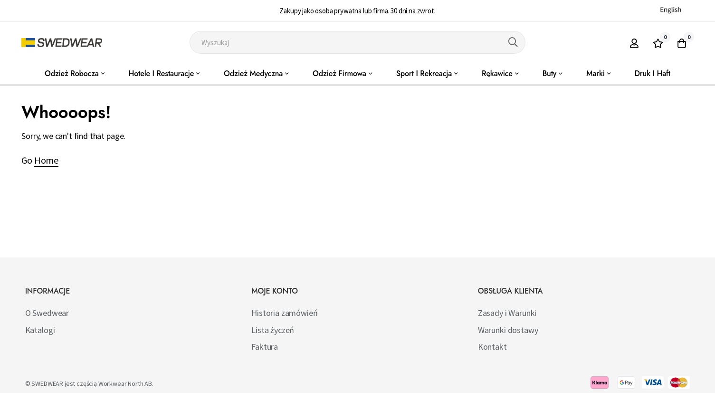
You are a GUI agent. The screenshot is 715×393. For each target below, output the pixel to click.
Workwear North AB (125, 383)
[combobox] (357, 42)
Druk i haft (652, 73)
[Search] (513, 42)
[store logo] (61, 42)
